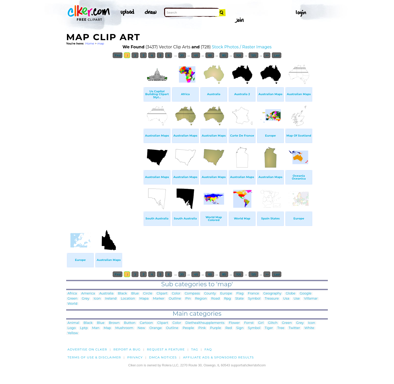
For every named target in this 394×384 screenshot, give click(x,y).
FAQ (208, 349)
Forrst (248, 323)
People (188, 328)
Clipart (162, 293)
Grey (85, 298)
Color (176, 293)
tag (194, 349)
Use (297, 298)
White (309, 328)
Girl (261, 323)
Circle (147, 293)
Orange (155, 328)
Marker (158, 298)
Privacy (135, 357)
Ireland (111, 298)
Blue (135, 293)
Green (72, 298)
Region (201, 298)
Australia (106, 293)
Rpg (227, 298)
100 (238, 55)
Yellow (72, 333)
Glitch (272, 323)
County (210, 293)
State (239, 298)
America (88, 293)
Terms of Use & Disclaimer (94, 357)
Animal (73, 323)
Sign (240, 328)
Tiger (269, 328)
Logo (71, 328)
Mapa (144, 298)
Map (107, 328)
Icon (97, 298)
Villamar (311, 298)
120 (253, 55)
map (100, 43)
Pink (202, 328)
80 (223, 55)
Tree (280, 328)
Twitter (294, 328)
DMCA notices (163, 357)
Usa (286, 298)
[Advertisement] (104, 137)
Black (122, 293)
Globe (290, 293)
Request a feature (166, 349)
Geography (272, 293)
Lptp (84, 328)
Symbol (254, 298)
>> (267, 55)
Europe (226, 293)
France (253, 293)
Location (128, 298)
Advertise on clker (87, 349)
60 (209, 55)
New (141, 328)
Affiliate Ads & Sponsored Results (218, 357)
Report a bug (127, 349)
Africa (72, 293)
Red (228, 328)
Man (95, 328)
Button (129, 323)
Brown (114, 323)
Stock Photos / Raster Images (242, 47)
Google (305, 293)
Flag (240, 293)
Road (215, 298)
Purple (215, 328)
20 (182, 55)
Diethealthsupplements (205, 323)
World (72, 303)
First (117, 55)
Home (89, 43)
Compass (192, 293)
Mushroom (124, 328)
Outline (175, 298)
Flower (234, 323)
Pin (188, 298)
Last (277, 55)
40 (196, 55)
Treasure (272, 298)
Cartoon (146, 323)
